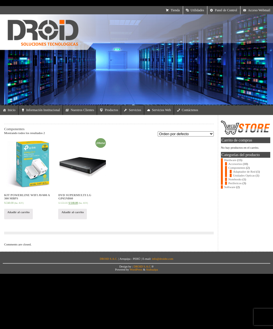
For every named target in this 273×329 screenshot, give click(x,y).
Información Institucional (43, 110)
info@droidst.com (162, 258)
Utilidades (197, 10)
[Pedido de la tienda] (186, 134)
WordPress (136, 269)
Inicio (11, 110)
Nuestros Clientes (82, 110)
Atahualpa (152, 269)
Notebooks (235, 179)
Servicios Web (161, 110)
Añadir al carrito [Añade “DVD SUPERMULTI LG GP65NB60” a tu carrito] (72, 212)
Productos (111, 110)
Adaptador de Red (244, 171)
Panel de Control (226, 10)
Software (229, 187)
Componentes (236, 167)
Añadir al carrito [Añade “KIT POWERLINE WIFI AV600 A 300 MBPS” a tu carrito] (18, 212)
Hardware (230, 160)
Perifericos (235, 183)
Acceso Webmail (259, 10)
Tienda (175, 10)
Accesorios (235, 163)
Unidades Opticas (244, 175)
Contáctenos (190, 110)
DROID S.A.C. (142, 266)
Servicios (135, 110)
